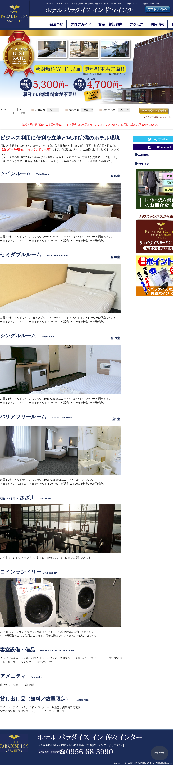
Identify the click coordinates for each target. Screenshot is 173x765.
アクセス (136, 24)
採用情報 (157, 24)
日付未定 (20, 113)
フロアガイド (80, 24)
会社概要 (142, 155)
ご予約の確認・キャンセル (158, 117)
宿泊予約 (56, 24)
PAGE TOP (159, 753)
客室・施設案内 (110, 24)
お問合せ (142, 163)
